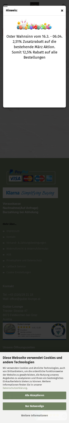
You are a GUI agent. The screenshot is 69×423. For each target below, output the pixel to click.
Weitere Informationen (34, 415)
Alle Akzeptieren (34, 395)
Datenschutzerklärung (15, 388)
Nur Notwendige (34, 406)
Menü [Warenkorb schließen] (5, 5)
